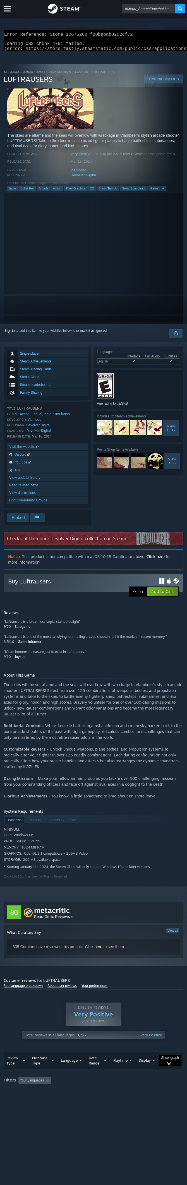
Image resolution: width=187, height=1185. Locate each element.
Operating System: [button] (74, 1099)
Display (145, 1071)
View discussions (22, 496)
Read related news (24, 488)
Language (69, 1071)
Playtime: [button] (131, 1091)
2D (92, 191)
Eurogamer (23, 630)
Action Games (34, 75)
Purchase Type (39, 1071)
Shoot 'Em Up (108, 191)
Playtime (120, 1071)
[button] (162, 594)
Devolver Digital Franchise (68, 75)
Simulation (61, 417)
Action (57, 191)
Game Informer (29, 645)
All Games (12, 75)
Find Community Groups (28, 503)
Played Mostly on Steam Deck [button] (27, 1099)
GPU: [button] (122, 1099)
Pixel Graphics (76, 191)
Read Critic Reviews (52, 919)
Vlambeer (78, 173)
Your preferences (94, 989)
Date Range (94, 1071)
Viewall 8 (172, 464)
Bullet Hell (27, 191)
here (98, 950)
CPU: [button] (103, 1099)
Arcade (44, 191)
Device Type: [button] (146, 1099)
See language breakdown (23, 989)
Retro (154, 191)
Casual (37, 417)
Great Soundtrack (134, 191)
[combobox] (148, 8)
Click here (156, 559)
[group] (93, 1095)
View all (172, 934)
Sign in (9, 334)
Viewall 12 (171, 431)
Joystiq (20, 660)
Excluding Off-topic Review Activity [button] (88, 1091)
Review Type (12, 1071)
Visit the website (24, 450)
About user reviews (62, 989)
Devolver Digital (83, 178)
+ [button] (163, 191)
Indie (12, 191)
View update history (24, 481)
